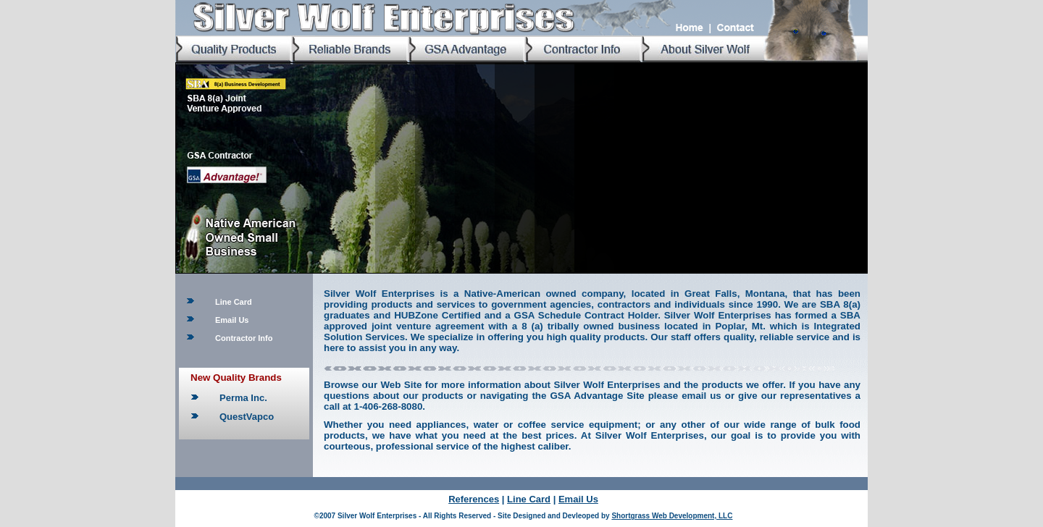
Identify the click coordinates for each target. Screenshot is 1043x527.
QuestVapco (246, 416)
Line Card (233, 302)
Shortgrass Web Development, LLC (671, 516)
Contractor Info (243, 338)
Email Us (231, 320)
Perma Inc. (243, 397)
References (473, 499)
